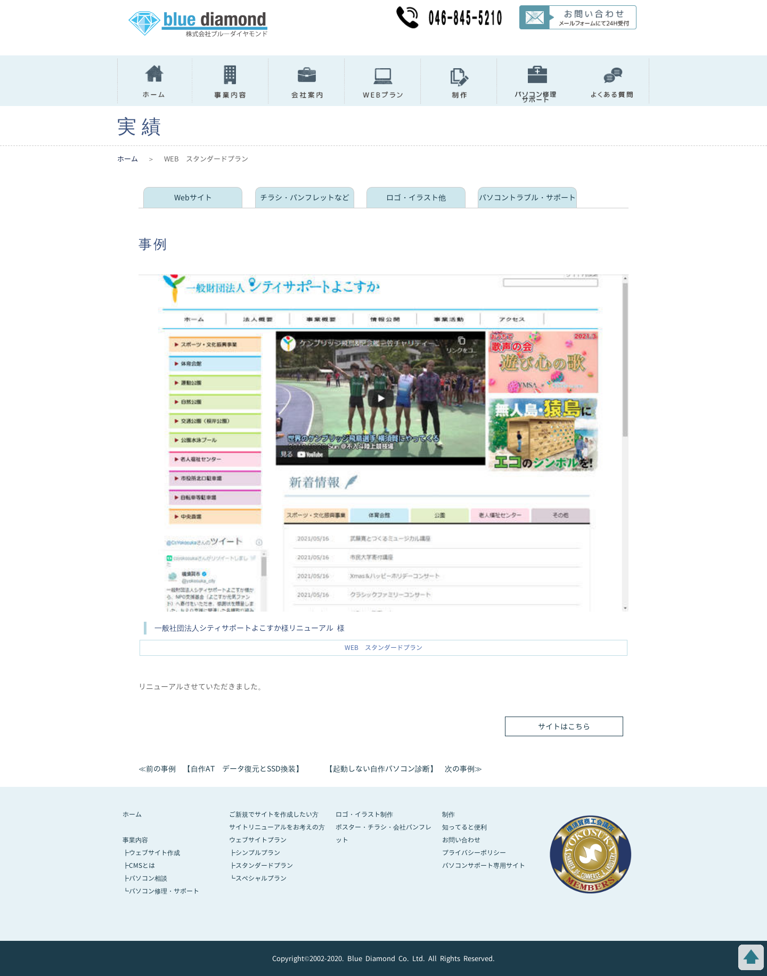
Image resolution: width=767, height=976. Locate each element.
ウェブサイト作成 (154, 852)
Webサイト (193, 197)
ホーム (127, 159)
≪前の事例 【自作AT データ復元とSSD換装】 (220, 768)
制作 (448, 814)
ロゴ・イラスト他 (416, 197)
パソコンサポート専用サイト (483, 865)
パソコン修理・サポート (164, 891)
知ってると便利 (464, 827)
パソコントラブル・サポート (527, 197)
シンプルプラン (257, 852)
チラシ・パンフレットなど (304, 197)
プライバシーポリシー (474, 852)
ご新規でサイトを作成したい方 (274, 814)
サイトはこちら (564, 726)
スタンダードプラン (264, 865)
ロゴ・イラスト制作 (364, 814)
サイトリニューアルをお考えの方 (277, 827)
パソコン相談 (148, 878)
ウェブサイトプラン (258, 839)
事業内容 (135, 839)
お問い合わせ (461, 839)
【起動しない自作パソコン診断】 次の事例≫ (403, 768)
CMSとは (142, 865)
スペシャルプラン (261, 878)
